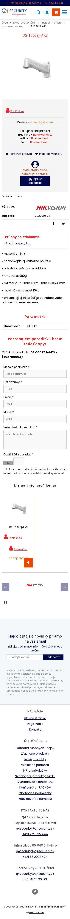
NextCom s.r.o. (36, 912)
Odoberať (53, 657)
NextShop (31, 906)
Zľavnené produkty (35, 753)
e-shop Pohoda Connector (52, 906)
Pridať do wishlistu (48, 154)
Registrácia (35, 724)
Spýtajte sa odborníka (35, 181)
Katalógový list (19, 243)
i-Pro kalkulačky (35, 770)
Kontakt (35, 729)
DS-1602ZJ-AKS (18, 527)
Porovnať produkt (19, 154)
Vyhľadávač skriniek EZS (35, 782)
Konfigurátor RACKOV (35, 787)
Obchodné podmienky (35, 793)
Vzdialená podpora (35, 765)
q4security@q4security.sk (26, 2)
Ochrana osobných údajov (35, 748)
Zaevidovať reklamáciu (35, 799)
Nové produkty (35, 759)
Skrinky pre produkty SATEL (35, 776)
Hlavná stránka (35, 718)
